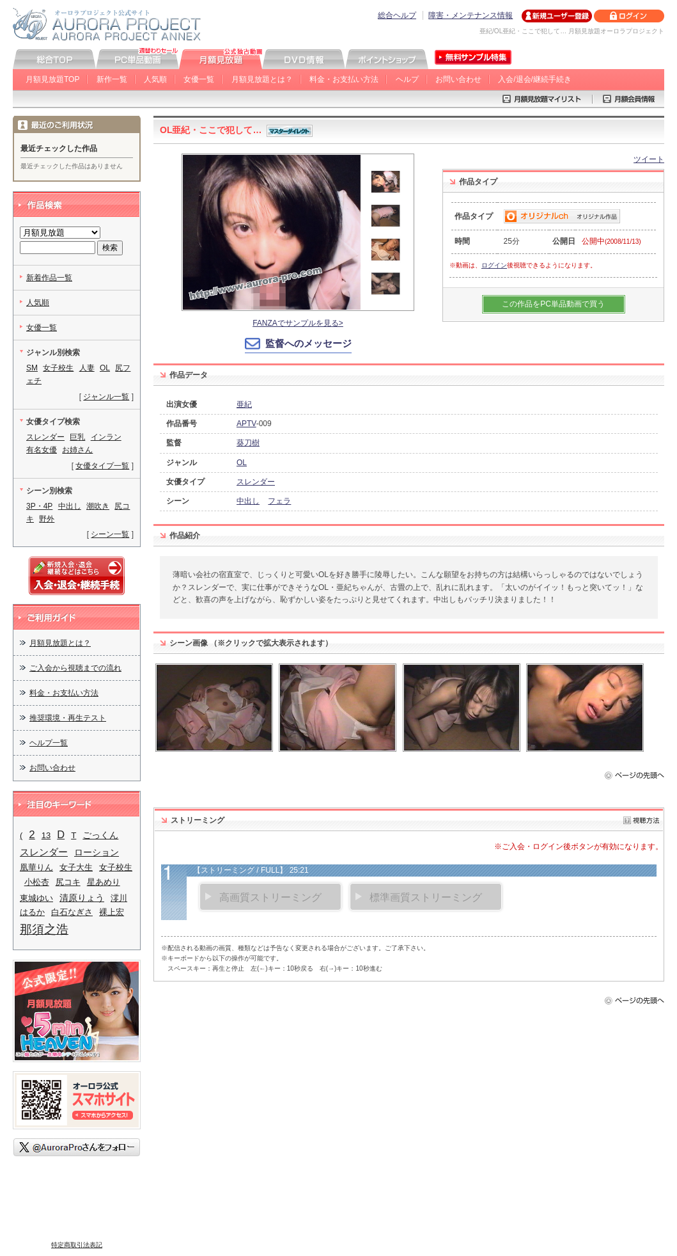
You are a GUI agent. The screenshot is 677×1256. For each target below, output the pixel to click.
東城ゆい (36, 898)
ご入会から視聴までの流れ (75, 668)
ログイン (494, 265)
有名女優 (41, 449)
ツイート (649, 159)
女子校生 (58, 367)
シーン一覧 (110, 534)
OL (242, 462)
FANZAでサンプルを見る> (298, 323)
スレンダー (256, 481)
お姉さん (77, 449)
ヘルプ (407, 79)
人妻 (87, 367)
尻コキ (68, 882)
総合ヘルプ (397, 15)
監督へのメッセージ (308, 343)
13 (46, 835)
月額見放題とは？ (262, 79)
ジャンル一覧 (106, 396)
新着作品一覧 (49, 277)
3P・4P (39, 506)
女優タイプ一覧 (102, 465)
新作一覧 (112, 79)
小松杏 (36, 882)
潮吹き (97, 506)
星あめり (103, 882)
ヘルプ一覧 (48, 742)
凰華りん (36, 867)
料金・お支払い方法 (343, 79)
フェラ (279, 501)
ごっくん (100, 835)
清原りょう (81, 898)
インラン (106, 437)
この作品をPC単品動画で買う (553, 303)
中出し (248, 501)
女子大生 (76, 867)
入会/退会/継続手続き (535, 79)
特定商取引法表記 (76, 1244)
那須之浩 (44, 929)
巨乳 (77, 437)
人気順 (155, 79)
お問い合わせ (458, 79)
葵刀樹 (248, 442)
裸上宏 (111, 912)
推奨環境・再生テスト (67, 717)
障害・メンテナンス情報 (470, 15)
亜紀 (244, 404)
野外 (46, 518)
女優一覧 (198, 79)
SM (32, 367)
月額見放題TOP (52, 79)
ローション (96, 852)
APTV (246, 423)
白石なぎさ (72, 912)
